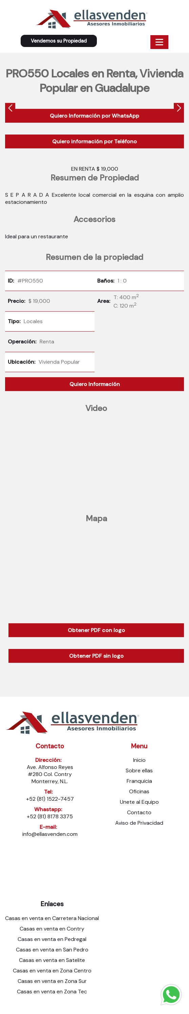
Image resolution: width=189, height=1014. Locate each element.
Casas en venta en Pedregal (52, 939)
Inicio (139, 760)
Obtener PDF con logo (96, 630)
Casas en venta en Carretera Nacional (52, 918)
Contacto (139, 812)
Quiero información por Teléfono (94, 141)
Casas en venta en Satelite (52, 960)
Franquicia (139, 780)
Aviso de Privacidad (139, 822)
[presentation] (10, 109)
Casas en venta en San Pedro (52, 949)
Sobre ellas (139, 770)
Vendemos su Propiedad (59, 41)
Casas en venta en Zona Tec (52, 991)
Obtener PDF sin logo (96, 655)
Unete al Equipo (139, 801)
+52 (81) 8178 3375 (50, 816)
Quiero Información (94, 384)
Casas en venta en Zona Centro (52, 970)
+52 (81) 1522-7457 (50, 798)
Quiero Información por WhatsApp (94, 115)
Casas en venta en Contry (52, 928)
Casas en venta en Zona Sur (52, 981)
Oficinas (139, 791)
